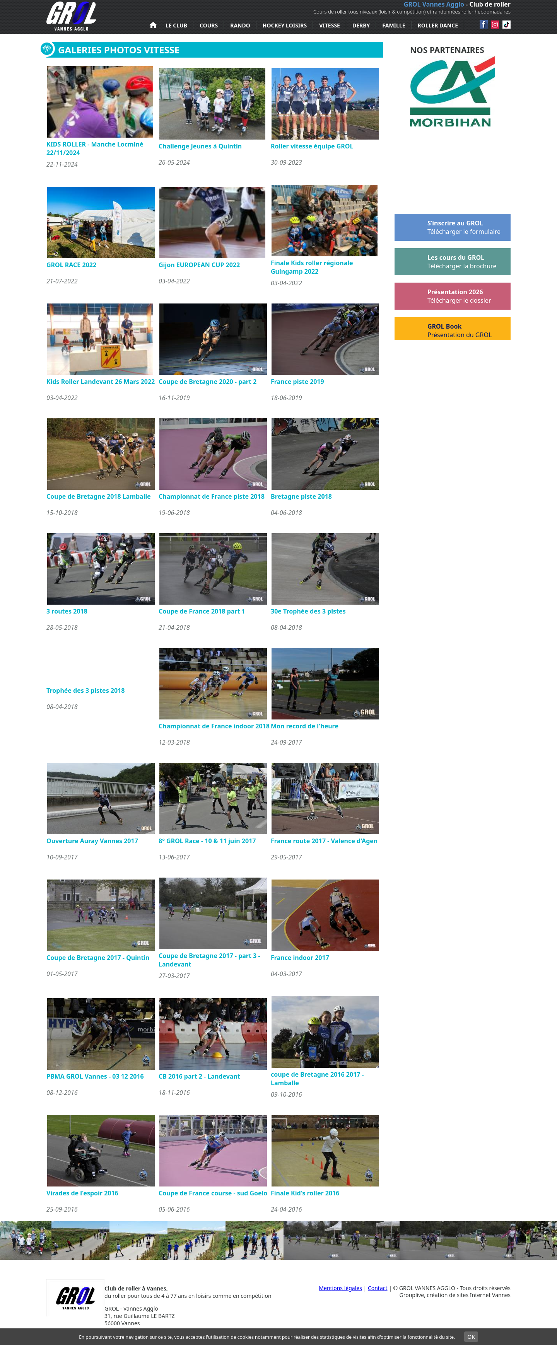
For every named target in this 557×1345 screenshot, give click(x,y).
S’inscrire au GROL (448, 225)
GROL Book (443, 328)
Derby (361, 25)
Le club (176, 25)
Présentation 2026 (443, 295)
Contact (378, 1288)
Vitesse (329, 25)
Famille (393, 25)
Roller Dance (438, 25)
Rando (240, 25)
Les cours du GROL (445, 260)
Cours (209, 25)
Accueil (153, 25)
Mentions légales (340, 1288)
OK (471, 1336)
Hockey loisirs (285, 25)
